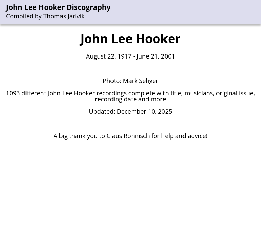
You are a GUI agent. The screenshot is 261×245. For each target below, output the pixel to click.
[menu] (256, 12)
